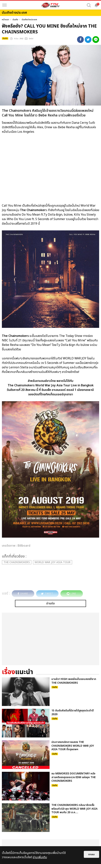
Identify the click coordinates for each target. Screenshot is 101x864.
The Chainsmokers (17, 562)
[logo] (50, 5)
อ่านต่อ (50, 603)
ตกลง (91, 854)
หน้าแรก (5, 19)
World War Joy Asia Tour (53, 562)
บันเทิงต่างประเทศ (29, 19)
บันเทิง (15, 19)
